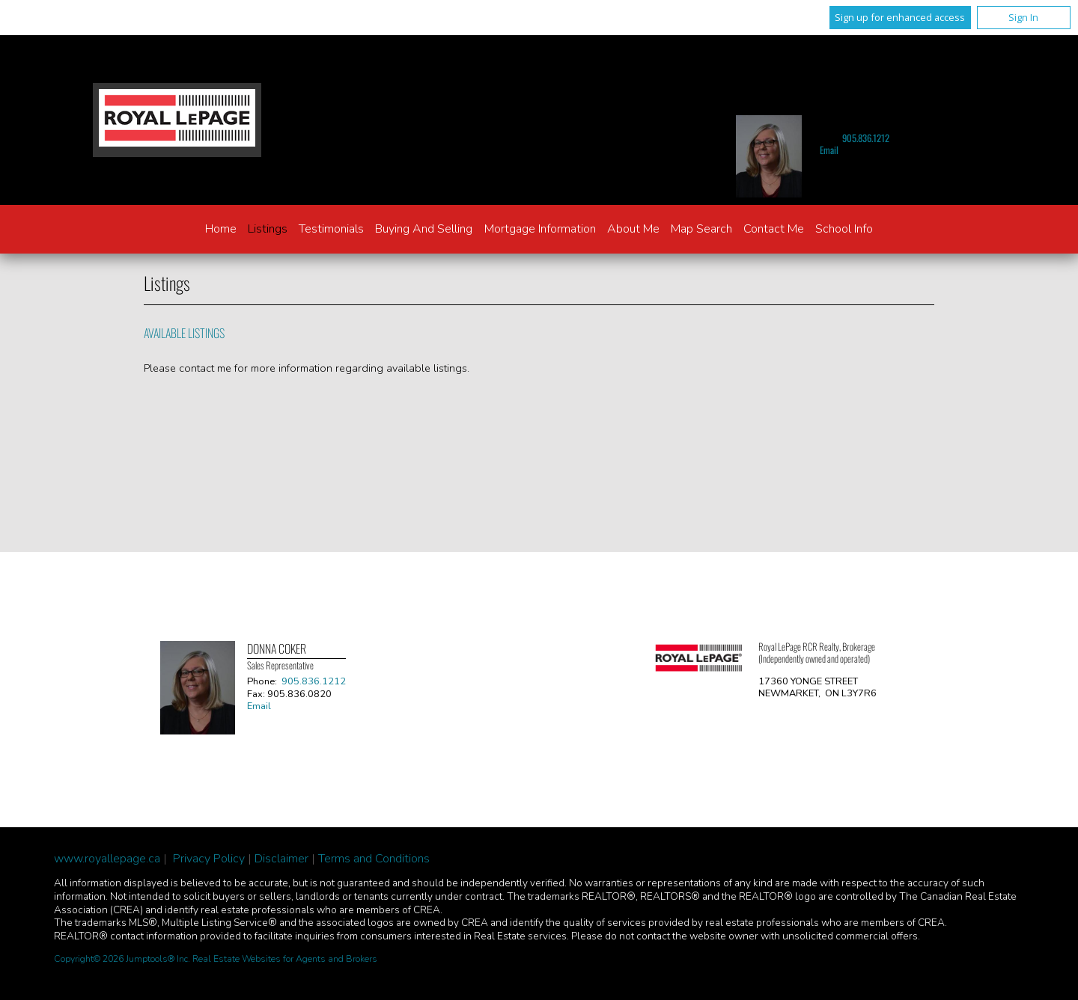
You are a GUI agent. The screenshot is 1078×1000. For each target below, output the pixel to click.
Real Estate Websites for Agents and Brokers (284, 959)
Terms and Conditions (374, 858)
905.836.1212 (865, 138)
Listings (267, 229)
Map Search (701, 229)
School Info (844, 229)
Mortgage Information (540, 229)
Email (829, 150)
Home (221, 229)
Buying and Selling (423, 229)
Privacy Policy (209, 858)
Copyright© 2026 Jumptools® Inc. (122, 959)
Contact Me (773, 229)
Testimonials (331, 229)
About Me (633, 229)
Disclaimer (281, 858)
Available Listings (184, 333)
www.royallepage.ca (107, 858)
